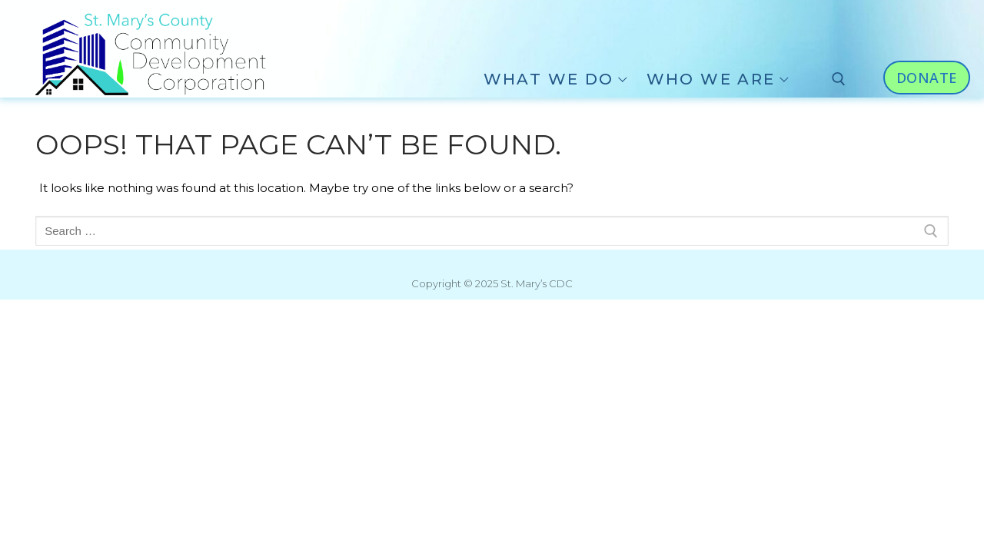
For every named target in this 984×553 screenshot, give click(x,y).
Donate (926, 77)
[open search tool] (839, 79)
